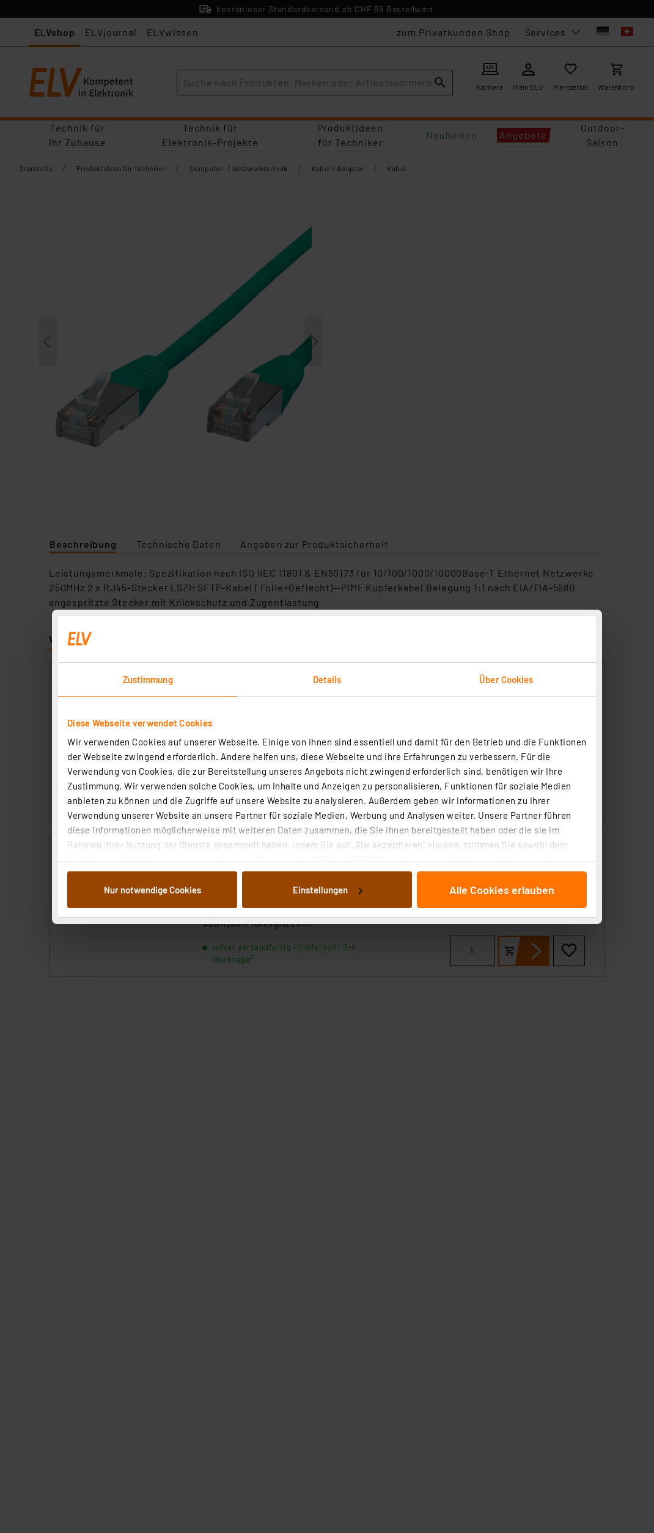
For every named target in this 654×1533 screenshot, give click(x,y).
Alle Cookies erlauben (501, 889)
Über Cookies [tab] (506, 679)
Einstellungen (327, 889)
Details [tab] (327, 679)
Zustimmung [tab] (148, 679)
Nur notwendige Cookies (152, 889)
